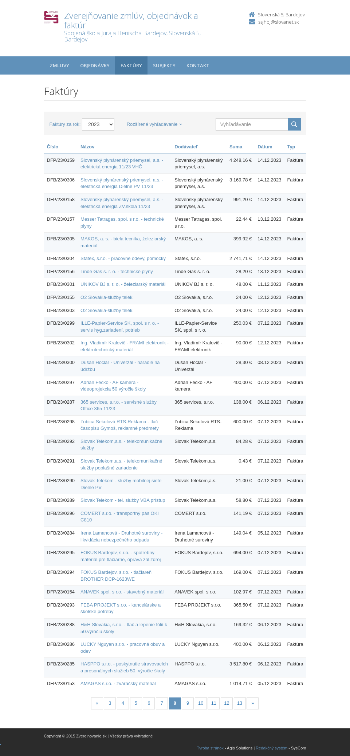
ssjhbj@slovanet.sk (278, 22)
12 (226, 703)
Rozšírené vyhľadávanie (154, 124)
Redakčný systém (271, 748)
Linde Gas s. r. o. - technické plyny (116, 271)
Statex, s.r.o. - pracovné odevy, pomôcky (123, 258)
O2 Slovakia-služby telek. (107, 297)
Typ (291, 146)
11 (213, 703)
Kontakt (197, 65)
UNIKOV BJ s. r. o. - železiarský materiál (122, 284)
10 (200, 703)
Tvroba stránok (210, 748)
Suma (235, 146)
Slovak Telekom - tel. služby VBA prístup (122, 500)
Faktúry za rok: (65, 124)
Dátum (264, 146)
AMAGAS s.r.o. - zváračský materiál (118, 683)
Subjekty (164, 65)
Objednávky (95, 65)
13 (239, 703)
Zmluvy (59, 65)
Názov (87, 146)
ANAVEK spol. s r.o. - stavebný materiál (122, 592)
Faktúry (131, 65)
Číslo (53, 146)
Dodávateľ (186, 146)
